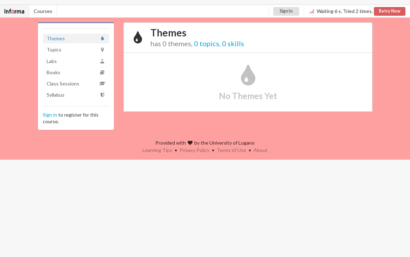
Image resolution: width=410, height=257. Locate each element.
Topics (76, 50)
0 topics (206, 43)
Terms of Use (231, 150)
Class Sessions (76, 83)
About (261, 150)
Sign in (50, 115)
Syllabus (76, 95)
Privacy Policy (194, 150)
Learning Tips (157, 150)
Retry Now (390, 11)
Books (76, 72)
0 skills (233, 43)
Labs (76, 61)
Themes (76, 38)
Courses (43, 11)
